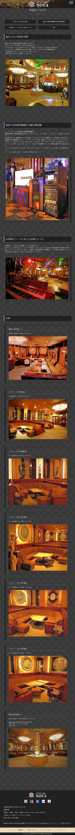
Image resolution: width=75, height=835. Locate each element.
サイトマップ (61, 827)
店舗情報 (20, 827)
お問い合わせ (31, 827)
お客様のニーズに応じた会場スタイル (20, 27)
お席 (53, 27)
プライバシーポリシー (46, 827)
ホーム (12, 827)
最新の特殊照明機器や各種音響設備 (54, 21)
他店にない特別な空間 (20, 21)
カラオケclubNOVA (30, 830)
